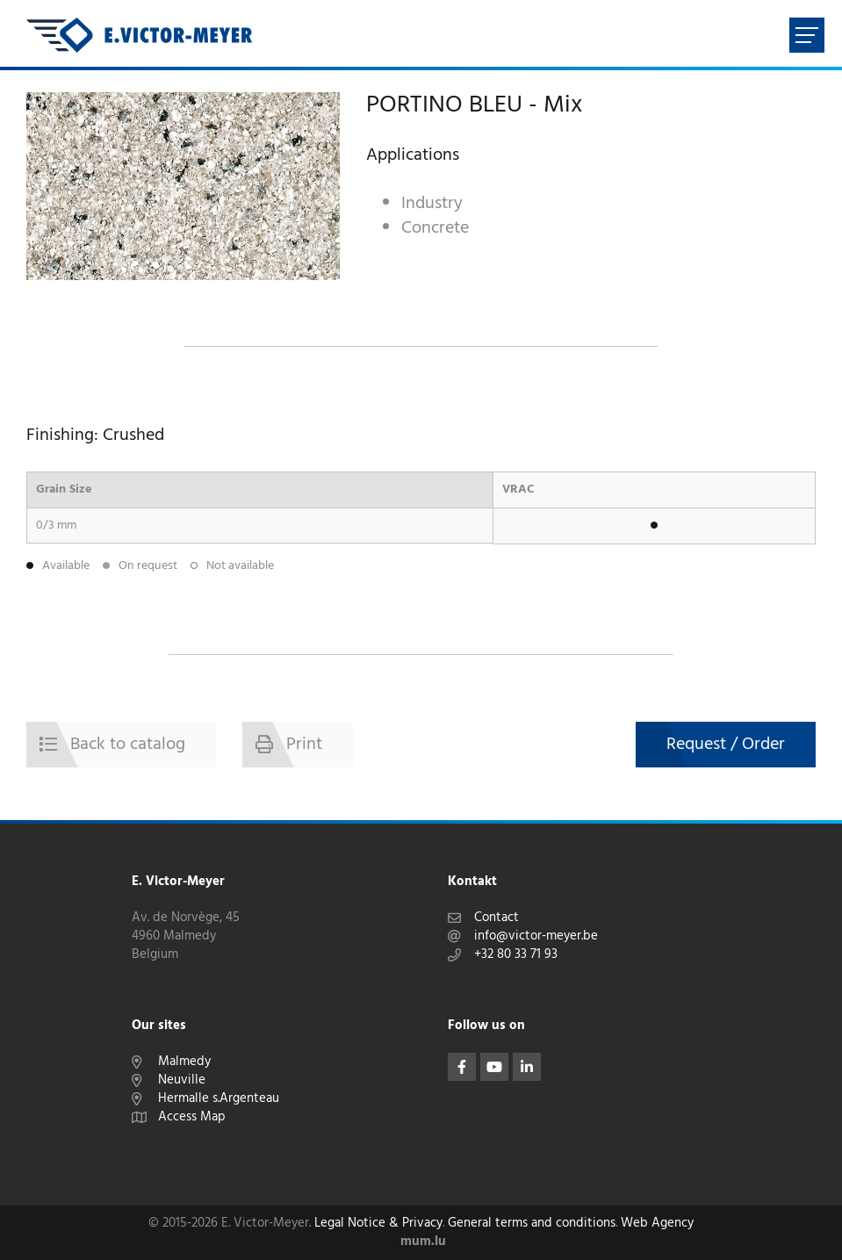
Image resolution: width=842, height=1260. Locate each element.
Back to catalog (127, 745)
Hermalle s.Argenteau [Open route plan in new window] (218, 1099)
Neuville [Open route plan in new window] (181, 1080)
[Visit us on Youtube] (494, 1067)
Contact (496, 918)
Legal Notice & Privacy (378, 1223)
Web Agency (657, 1223)
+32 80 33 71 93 (516, 955)
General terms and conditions (531, 1223)
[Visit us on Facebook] (462, 1067)
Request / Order (725, 745)
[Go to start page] (139, 35)
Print (304, 745)
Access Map (192, 1117)
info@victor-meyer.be (536, 936)
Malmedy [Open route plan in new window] (184, 1062)
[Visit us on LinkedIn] (527, 1067)
